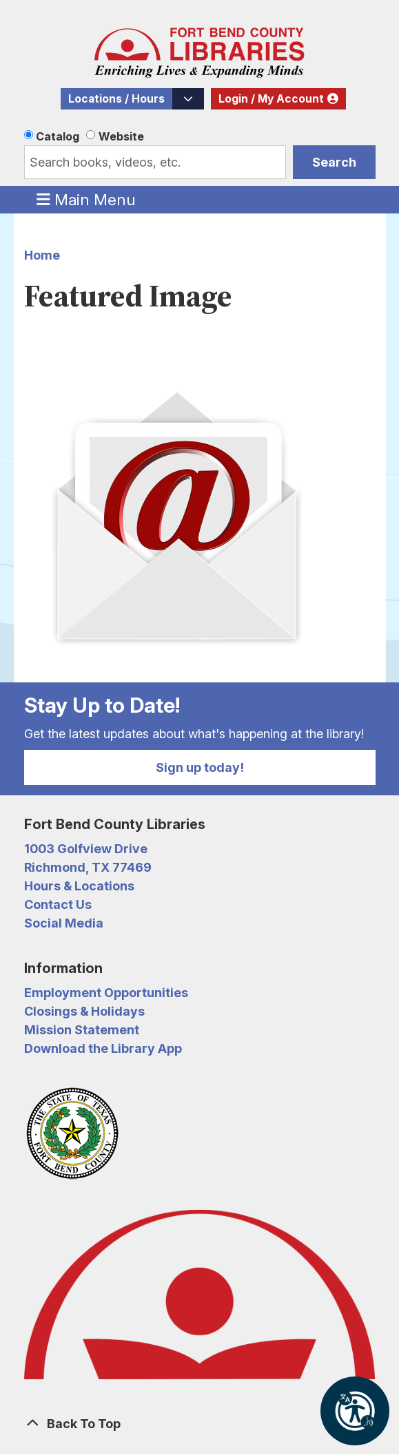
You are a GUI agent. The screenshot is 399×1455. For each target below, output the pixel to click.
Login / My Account (271, 98)
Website (121, 136)
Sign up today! (200, 767)
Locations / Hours (116, 98)
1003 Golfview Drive (85, 848)
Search (334, 162)
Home (42, 255)
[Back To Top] (200, 1424)
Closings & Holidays (84, 1011)
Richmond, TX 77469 (88, 867)
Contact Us (58, 904)
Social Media (63, 923)
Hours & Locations (79, 886)
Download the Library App (103, 1048)
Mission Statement (81, 1030)
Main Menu (86, 199)
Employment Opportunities (106, 992)
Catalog (57, 136)
